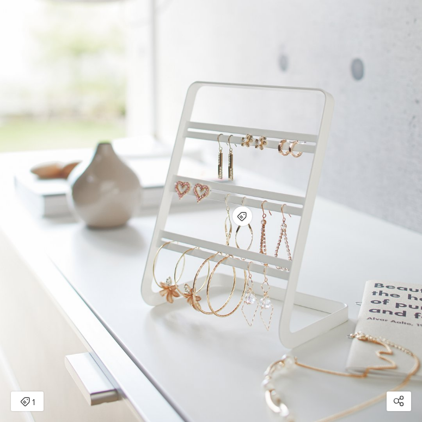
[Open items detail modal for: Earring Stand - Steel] (242, 216)
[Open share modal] (399, 401)
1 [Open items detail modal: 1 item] (27, 402)
